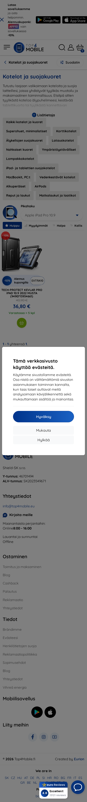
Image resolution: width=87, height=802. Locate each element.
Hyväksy (43, 416)
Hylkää (43, 440)
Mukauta (43, 430)
